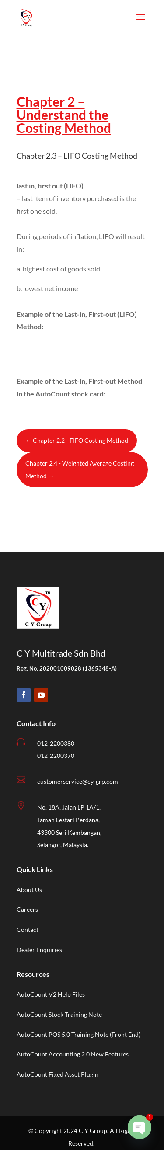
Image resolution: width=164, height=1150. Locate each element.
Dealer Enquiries (39, 949)
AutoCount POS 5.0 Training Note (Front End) (78, 1034)
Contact (27, 929)
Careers (27, 909)
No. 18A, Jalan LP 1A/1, (69, 807)
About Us (29, 889)
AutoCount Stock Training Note (59, 1014)
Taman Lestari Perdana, (68, 819)
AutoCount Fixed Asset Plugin (57, 1074)
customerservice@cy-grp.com (77, 781)
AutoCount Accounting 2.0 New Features (73, 1054)
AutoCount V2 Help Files (51, 994)
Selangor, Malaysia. (62, 844)
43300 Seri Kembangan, (69, 832)
